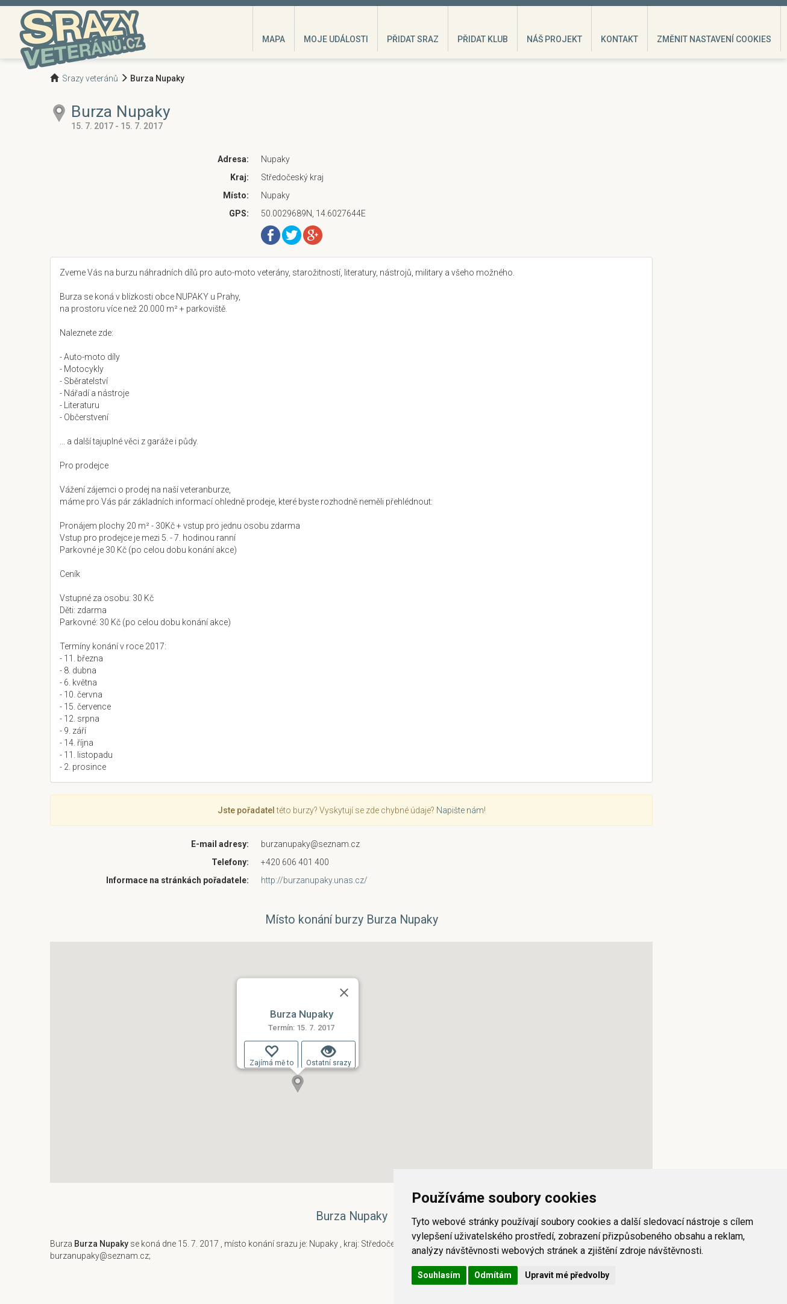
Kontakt (619, 39)
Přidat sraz (413, 39)
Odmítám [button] (493, 1275)
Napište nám (460, 810)
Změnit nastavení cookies (714, 39)
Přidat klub (482, 39)
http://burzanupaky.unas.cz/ (314, 880)
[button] (298, 1084)
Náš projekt (554, 39)
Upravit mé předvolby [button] (567, 1275)
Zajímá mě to (271, 1055)
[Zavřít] (344, 992)
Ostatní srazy (328, 1055)
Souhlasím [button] (439, 1275)
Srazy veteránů (90, 78)
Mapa (273, 39)
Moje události (336, 39)
